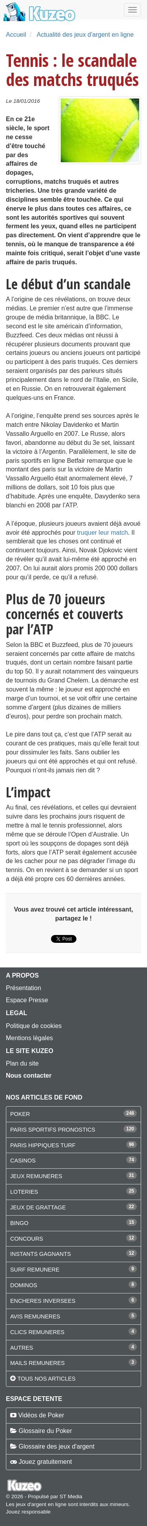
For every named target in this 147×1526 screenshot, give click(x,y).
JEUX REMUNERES (36, 1176)
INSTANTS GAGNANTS (40, 1254)
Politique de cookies (34, 1026)
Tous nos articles (46, 1379)
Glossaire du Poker (45, 1430)
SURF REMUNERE (35, 1269)
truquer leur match (102, 532)
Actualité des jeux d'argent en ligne (85, 34)
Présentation (23, 988)
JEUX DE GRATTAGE (38, 1207)
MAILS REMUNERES (37, 1363)
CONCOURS (26, 1239)
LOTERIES (24, 1192)
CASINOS (23, 1160)
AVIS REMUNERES (35, 1316)
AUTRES (21, 1348)
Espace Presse (27, 1000)
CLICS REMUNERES (37, 1332)
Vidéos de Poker (41, 1415)
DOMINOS (23, 1285)
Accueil (16, 34)
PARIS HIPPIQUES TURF (43, 1145)
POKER (20, 1114)
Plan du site (22, 1063)
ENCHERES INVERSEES (42, 1301)
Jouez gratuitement (45, 1461)
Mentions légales (29, 1038)
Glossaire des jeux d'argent (56, 1446)
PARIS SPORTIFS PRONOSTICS (52, 1130)
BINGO (19, 1223)
